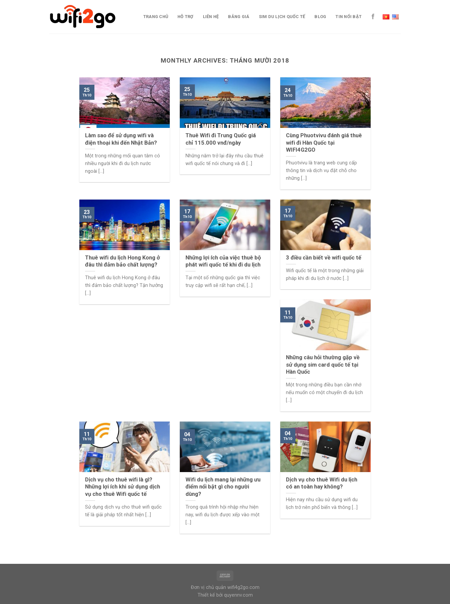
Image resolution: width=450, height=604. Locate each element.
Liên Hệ (211, 16)
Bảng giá (238, 16)
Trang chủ (155, 16)
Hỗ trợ (185, 16)
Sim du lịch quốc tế (282, 16)
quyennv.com (238, 595)
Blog (320, 16)
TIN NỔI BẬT (348, 16)
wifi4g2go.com (243, 587)
